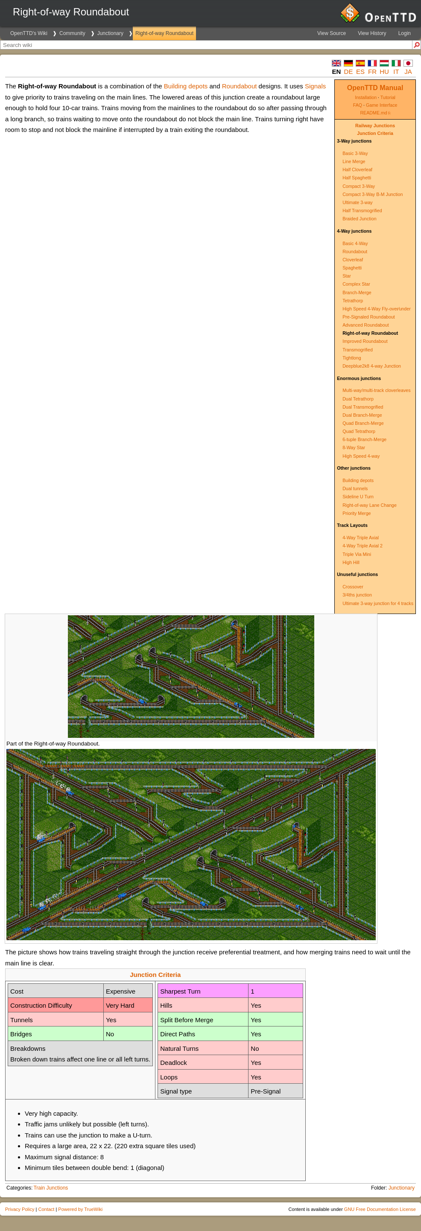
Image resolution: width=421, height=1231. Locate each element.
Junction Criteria (375, 133)
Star (346, 275)
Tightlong (351, 357)
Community (72, 33)
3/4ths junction (357, 594)
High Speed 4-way (361, 456)
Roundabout (354, 251)
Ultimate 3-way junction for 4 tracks (377, 603)
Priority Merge (356, 513)
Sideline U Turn (358, 496)
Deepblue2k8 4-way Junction (371, 365)
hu (384, 71)
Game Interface (381, 105)
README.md (373, 112)
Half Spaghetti (356, 177)
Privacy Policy (19, 1209)
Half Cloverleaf (357, 169)
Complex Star (356, 284)
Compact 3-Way (358, 186)
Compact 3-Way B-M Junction (372, 194)
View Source (331, 33)
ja (408, 71)
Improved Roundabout (364, 341)
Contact (46, 1209)
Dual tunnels (355, 488)
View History (372, 33)
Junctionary (110, 33)
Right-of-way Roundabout (164, 33)
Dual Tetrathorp (358, 398)
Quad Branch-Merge (363, 423)
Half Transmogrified (362, 210)
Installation (366, 97)
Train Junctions (50, 1188)
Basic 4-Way (355, 243)
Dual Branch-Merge (362, 415)
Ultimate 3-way (357, 202)
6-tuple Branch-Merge (364, 439)
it (396, 71)
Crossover (352, 586)
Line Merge (353, 161)
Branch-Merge (356, 292)
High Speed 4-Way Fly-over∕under (376, 308)
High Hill (351, 562)
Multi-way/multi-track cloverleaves (376, 390)
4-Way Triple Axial (360, 537)
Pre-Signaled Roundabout (368, 316)
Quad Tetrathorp (358, 431)
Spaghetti (352, 267)
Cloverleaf (352, 259)
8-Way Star (353, 447)
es (360, 71)
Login (404, 33)
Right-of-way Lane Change (369, 505)
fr (372, 71)
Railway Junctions (375, 125)
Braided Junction (359, 218)
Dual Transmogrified (362, 406)
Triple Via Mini (356, 554)
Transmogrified (357, 349)
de (348, 71)
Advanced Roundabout (365, 324)
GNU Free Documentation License (380, 1209)
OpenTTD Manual (375, 87)
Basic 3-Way (355, 153)
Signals (315, 86)
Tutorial (387, 97)
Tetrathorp (352, 300)
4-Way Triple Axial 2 (362, 545)
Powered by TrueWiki (80, 1209)
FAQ (357, 105)
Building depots (358, 480)
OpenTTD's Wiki (28, 33)
